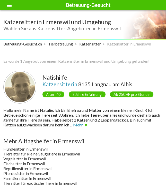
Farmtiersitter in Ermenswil (27, 178)
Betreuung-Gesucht (88, 5)
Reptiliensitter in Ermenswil (27, 168)
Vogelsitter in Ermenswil (24, 158)
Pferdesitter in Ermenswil (25, 173)
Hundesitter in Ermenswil (25, 148)
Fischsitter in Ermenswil (24, 163)
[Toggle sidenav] (9, 5)
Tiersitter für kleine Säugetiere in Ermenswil (41, 153)
